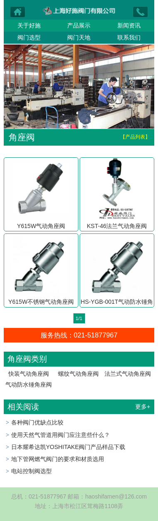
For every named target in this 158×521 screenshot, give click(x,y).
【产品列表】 (135, 136)
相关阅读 (23, 406)
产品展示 (78, 25)
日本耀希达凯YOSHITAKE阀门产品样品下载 (68, 447)
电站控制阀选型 (31, 471)
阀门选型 (29, 37)
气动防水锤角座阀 (28, 384)
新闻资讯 (129, 25)
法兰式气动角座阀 (128, 373)
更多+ (142, 406)
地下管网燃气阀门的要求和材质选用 (57, 459)
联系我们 (129, 37)
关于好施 (29, 25)
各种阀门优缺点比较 (37, 422)
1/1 (78, 318)
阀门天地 (78, 37)
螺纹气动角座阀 (78, 373)
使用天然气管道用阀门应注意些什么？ (60, 435)
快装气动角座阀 (28, 373)
